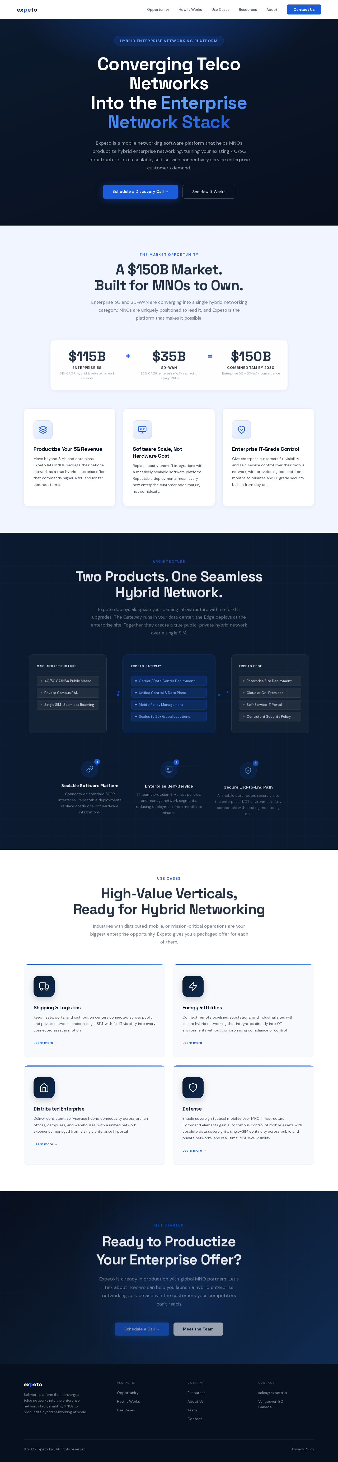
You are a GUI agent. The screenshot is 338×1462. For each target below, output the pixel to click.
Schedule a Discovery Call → (140, 192)
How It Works (190, 9)
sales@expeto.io (272, 1392)
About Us (195, 1401)
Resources (248, 9)
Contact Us (304, 9)
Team (192, 1410)
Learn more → (45, 1051)
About (272, 9)
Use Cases (220, 9)
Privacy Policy (303, 1449)
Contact (194, 1418)
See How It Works (209, 192)
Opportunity (158, 9)
